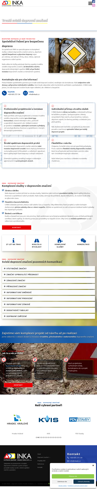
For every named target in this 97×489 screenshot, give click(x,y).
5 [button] (43, 437)
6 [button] (45, 437)
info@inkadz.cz (34, 94)
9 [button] (50, 437)
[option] (17, 421)
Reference (40, 464)
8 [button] (48, 437)
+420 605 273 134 (14, 94)
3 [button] (39, 437)
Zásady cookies (63, 485)
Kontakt (16, 228)
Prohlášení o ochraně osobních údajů (77, 485)
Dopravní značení (43, 457)
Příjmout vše (73, 476)
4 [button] (41, 437)
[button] (93, 465)
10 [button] (52, 437)
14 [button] (59, 437)
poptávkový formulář (13, 366)
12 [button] (55, 437)
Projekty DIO (41, 461)
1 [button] (36, 437)
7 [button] (46, 437)
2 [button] (38, 437)
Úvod (39, 454)
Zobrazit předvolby (84, 481)
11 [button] (53, 437)
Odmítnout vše (62, 481)
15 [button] (60, 437)
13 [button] (57, 437)
